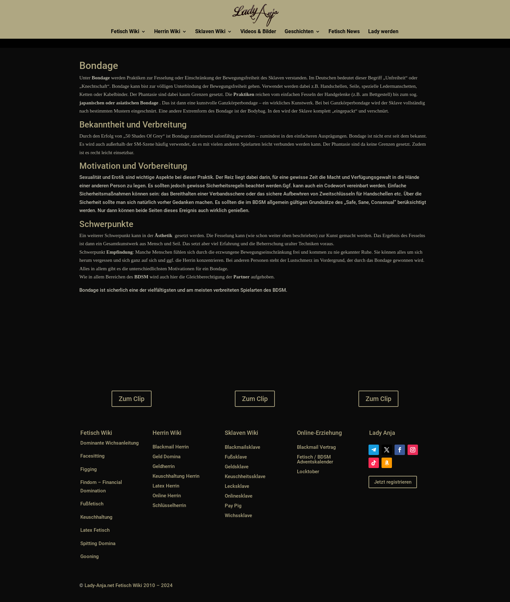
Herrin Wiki (167, 31)
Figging (88, 469)
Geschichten (299, 31)
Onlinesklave (238, 496)
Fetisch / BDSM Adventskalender (315, 459)
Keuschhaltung (96, 517)
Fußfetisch (91, 504)
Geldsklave (236, 467)
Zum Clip (131, 399)
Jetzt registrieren (392, 482)
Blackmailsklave (242, 447)
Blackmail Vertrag (316, 447)
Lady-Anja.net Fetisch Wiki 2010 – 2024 (129, 585)
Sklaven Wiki (210, 31)
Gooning (89, 556)
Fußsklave (236, 457)
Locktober (308, 472)
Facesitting (92, 456)
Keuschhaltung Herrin (176, 476)
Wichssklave (238, 515)
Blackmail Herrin (171, 447)
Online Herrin (167, 496)
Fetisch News (344, 31)
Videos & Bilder (258, 31)
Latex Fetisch (95, 530)
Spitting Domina (97, 543)
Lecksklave (237, 486)
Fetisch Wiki (125, 31)
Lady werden (383, 31)
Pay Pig (233, 506)
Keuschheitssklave (245, 476)
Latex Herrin (166, 486)
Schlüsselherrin (169, 505)
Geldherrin (164, 466)
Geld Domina (167, 457)
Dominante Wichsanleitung (109, 443)
